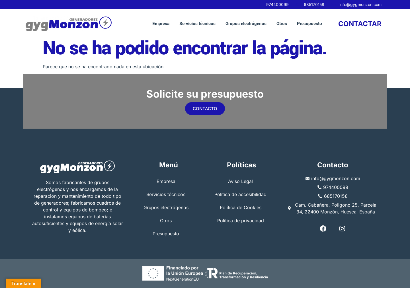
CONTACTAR (360, 24)
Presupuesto (309, 23)
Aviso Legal (240, 181)
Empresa (160, 23)
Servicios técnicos (197, 23)
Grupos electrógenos (246, 23)
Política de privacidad (240, 221)
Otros (281, 23)
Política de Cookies (240, 208)
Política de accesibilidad (240, 195)
